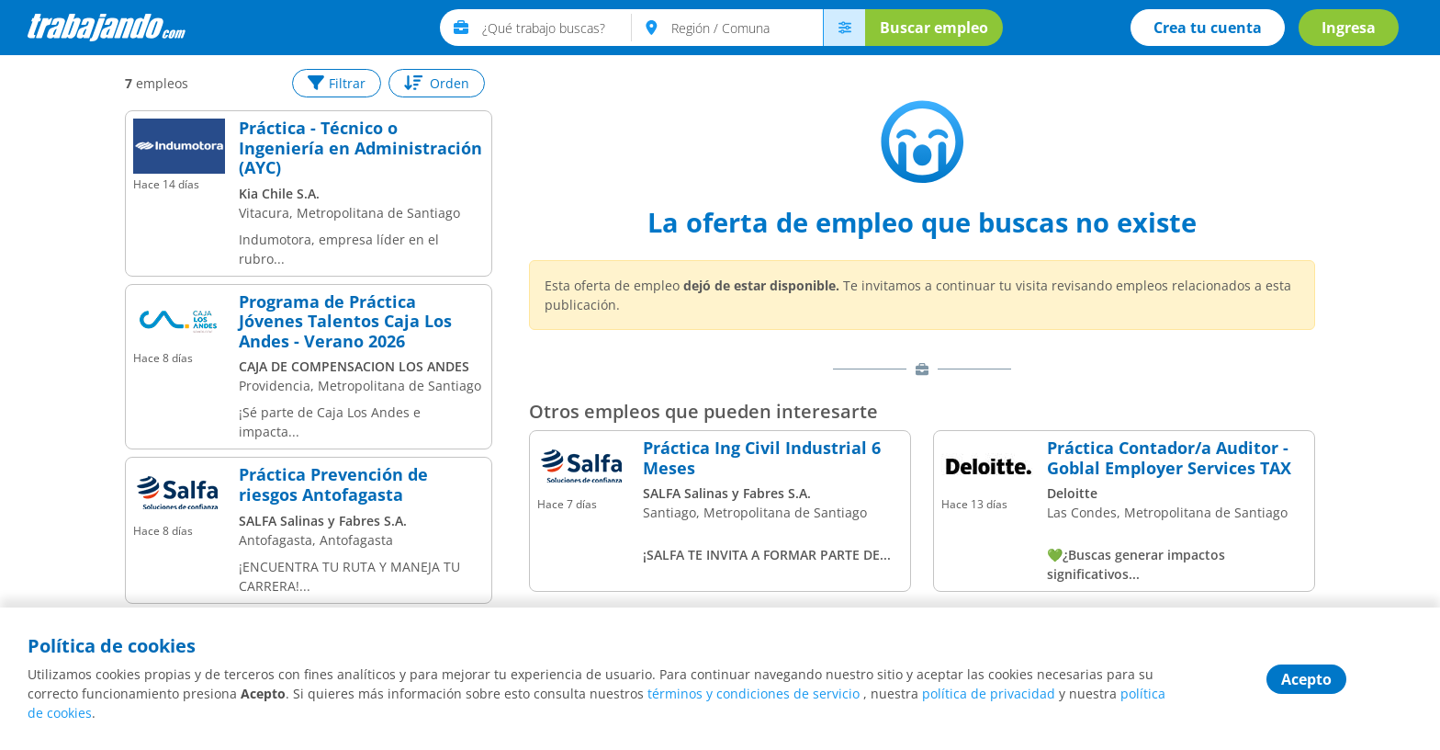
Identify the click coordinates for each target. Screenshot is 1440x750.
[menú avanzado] (844, 27)
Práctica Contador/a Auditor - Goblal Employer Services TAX (1169, 458)
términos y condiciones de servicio (753, 693)
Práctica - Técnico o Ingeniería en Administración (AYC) (360, 148)
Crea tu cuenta (1207, 27)
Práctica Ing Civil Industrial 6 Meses (762, 458)
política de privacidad (988, 693)
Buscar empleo (934, 27)
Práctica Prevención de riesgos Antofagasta (333, 485)
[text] (557, 27)
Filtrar (337, 83)
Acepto (1306, 679)
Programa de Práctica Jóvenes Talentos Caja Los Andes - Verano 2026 (345, 322)
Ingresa (1349, 27)
